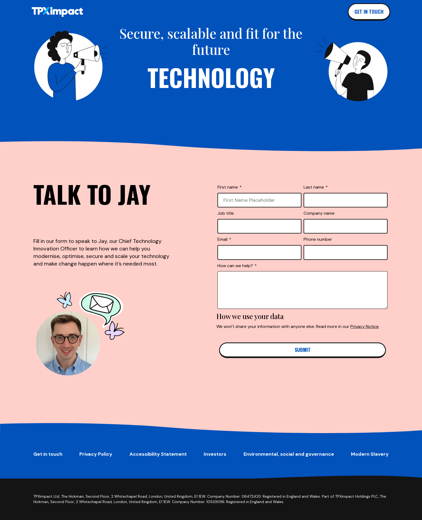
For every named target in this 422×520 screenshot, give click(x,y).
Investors (215, 454)
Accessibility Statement (158, 454)
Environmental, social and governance (289, 454)
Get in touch (369, 11)
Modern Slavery (370, 454)
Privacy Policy (95, 454)
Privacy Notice (364, 326)
